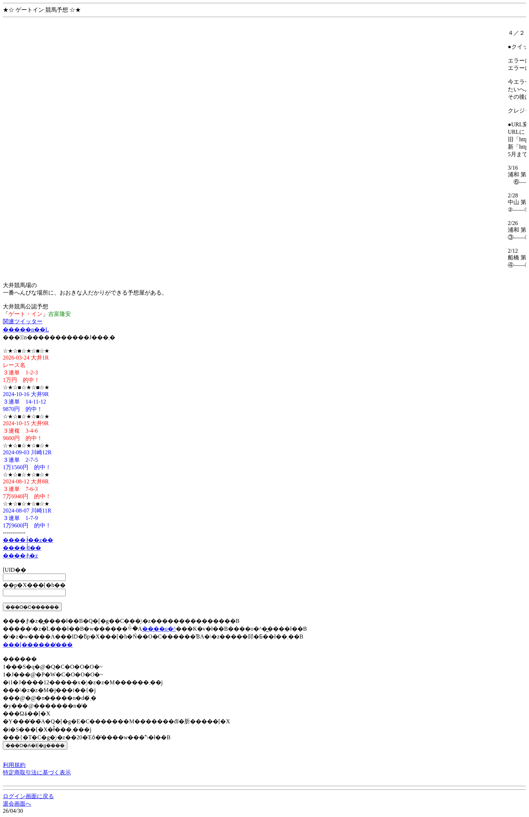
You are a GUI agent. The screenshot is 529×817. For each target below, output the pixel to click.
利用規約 (14, 765)
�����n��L (26, 330)
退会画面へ (17, 804)
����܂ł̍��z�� (28, 540)
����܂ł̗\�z (20, 556)
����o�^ (159, 629)
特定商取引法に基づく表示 (37, 772)
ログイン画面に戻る (28, 796)
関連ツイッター (23, 321)
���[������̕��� (38, 645)
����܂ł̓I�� (22, 548)
